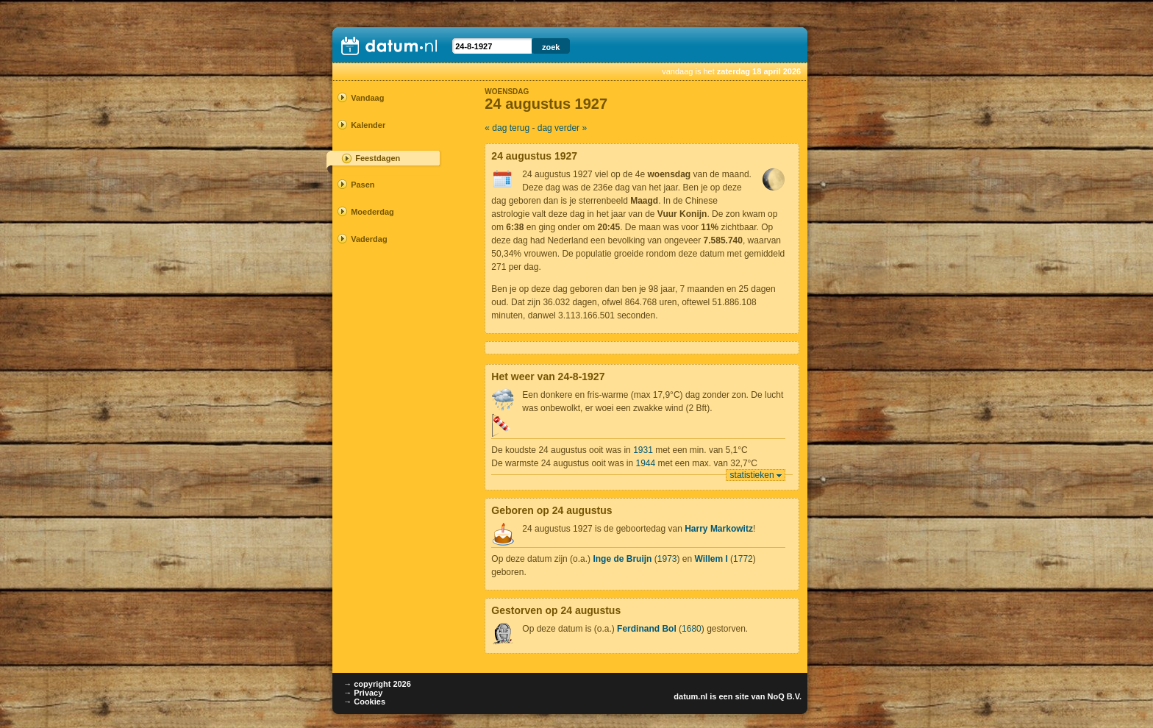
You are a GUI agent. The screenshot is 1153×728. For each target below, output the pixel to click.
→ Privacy (362, 692)
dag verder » (562, 128)
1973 (667, 559)
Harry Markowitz (719, 529)
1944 (645, 463)
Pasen (362, 184)
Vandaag (367, 97)
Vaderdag (369, 239)
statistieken (752, 475)
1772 (743, 559)
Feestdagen (377, 158)
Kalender (368, 125)
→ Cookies (364, 701)
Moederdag (372, 211)
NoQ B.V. (784, 696)
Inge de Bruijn (622, 559)
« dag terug (507, 128)
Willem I (711, 559)
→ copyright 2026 (377, 683)
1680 (692, 629)
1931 (643, 450)
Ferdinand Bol (647, 629)
